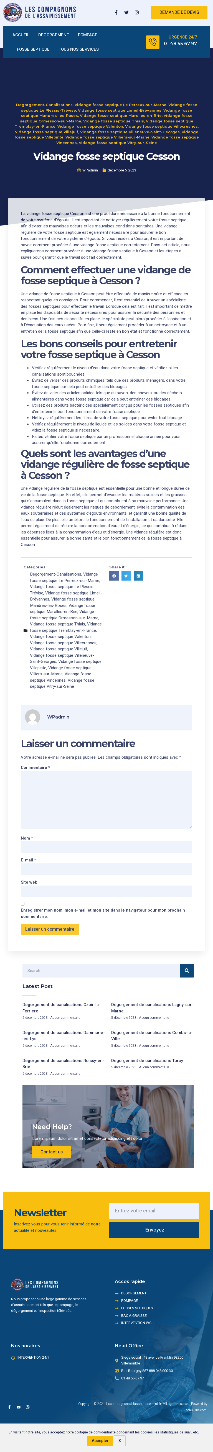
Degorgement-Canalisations (44, 94)
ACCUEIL (20, 35)
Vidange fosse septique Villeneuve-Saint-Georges (130, 121)
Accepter (100, 1441)
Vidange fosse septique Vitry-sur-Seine (118, 132)
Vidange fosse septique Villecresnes (161, 116)
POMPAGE (87, 35)
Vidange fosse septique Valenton (90, 116)
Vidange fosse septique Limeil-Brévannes (119, 100)
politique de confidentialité (95, 1432)
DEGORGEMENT (53, 35)
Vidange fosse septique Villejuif (46, 121)
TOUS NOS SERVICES (79, 49)
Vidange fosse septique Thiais (113, 111)
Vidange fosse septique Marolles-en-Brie (121, 105)
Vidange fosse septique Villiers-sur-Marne (107, 127)
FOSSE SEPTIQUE (33, 49)
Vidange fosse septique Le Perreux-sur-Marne (120, 94)
